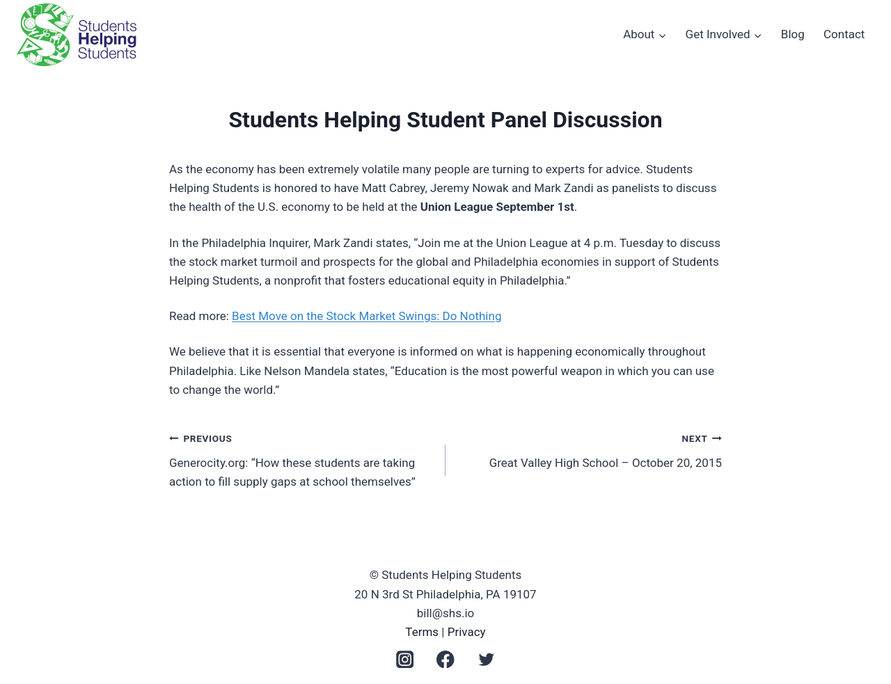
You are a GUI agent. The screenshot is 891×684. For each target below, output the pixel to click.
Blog (793, 34)
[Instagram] (405, 659)
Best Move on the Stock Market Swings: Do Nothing (366, 316)
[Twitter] (486, 659)
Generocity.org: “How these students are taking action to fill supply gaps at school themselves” (301, 458)
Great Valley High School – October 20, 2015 (589, 449)
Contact (844, 34)
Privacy (467, 632)
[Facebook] (446, 659)
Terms (422, 632)
